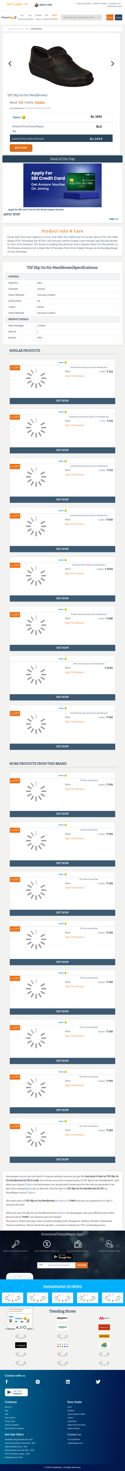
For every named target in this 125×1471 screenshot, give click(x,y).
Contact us (74, 1434)
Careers (70, 1418)
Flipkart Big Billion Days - (16, 1447)
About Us (8, 1407)
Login (119, 17)
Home (69, 1407)
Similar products (24, 351)
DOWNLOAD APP (114, 6)
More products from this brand (38, 764)
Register (110, 17)
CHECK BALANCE (84, 4)
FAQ (6, 1414)
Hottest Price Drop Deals (76, 1425)
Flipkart (40, 102)
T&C (14, 131)
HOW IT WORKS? (100, 4)
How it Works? (10, 1418)
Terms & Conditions (12, 1425)
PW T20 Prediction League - (17, 1454)
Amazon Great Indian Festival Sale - (20, 1443)
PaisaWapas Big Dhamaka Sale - (19, 1439)
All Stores (71, 1411)
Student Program (73, 1428)
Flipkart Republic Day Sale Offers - (19, 1450)
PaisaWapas (56, 1467)
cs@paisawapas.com (75, 1443)
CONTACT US (114, 4)
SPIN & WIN (43, 5)
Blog (6, 1411)
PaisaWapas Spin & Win (14, 1457)
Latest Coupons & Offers (76, 1414)
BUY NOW (21, 147)
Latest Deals (72, 1421)
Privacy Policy (10, 1421)
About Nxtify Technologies (14, 1428)
